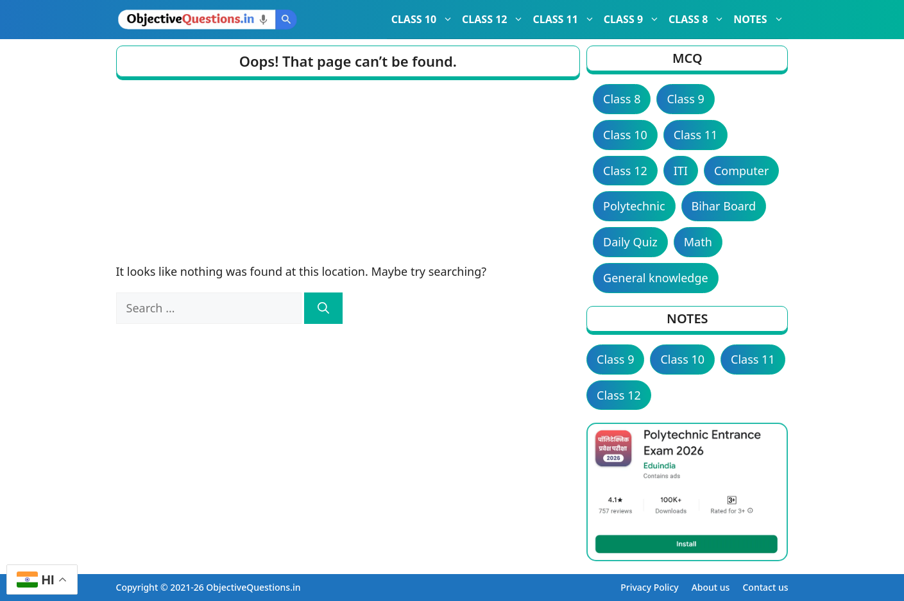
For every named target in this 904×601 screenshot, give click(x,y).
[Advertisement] (348, 167)
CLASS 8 (699, 19)
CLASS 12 (495, 19)
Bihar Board (724, 206)
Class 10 (625, 134)
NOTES (760, 19)
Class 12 (625, 170)
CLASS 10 (424, 19)
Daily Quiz (630, 242)
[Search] (323, 308)
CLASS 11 (566, 19)
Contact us (765, 587)
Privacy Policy (649, 587)
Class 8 (621, 98)
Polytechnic (634, 206)
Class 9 (685, 98)
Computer (741, 170)
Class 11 (696, 134)
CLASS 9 (634, 19)
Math (698, 242)
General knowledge (655, 277)
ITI (681, 170)
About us (711, 587)
